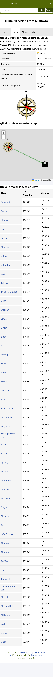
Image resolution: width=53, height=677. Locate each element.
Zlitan (3, 336)
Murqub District (8, 606)
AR (50, 3)
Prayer (5, 32)
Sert (3, 273)
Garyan (4, 507)
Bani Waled (6, 480)
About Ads (40, 652)
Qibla (15, 32)
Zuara (4, 345)
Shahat (4, 444)
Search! (49, 10)
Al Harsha (5, 615)
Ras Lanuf (5, 498)
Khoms (4, 220)
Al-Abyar (5, 543)
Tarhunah (5, 579)
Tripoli (4, 363)
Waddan (5, 309)
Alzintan (5, 552)
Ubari (3, 300)
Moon (25, 32)
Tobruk (4, 282)
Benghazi (5, 202)
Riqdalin (5, 516)
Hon (3, 229)
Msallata (5, 597)
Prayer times (37, 655)
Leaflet (35, 180)
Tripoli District (8, 408)
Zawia (4, 318)
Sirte (3, 399)
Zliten (3, 372)
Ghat (3, 641)
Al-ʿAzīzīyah (6, 417)
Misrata (4, 381)
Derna (4, 632)
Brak (3, 624)
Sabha (4, 256)
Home (14, 3)
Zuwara (4, 453)
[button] (8, 146)
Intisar (4, 238)
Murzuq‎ (5, 471)
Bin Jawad (5, 426)
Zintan (4, 327)
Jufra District (7, 534)
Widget (35, 32)
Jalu (2, 570)
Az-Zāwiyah (6, 561)
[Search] (19, 10)
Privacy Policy (26, 652)
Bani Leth (5, 489)
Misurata (5, 247)
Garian (4, 211)
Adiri (3, 525)
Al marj (4, 354)
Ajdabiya (5, 462)
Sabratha (5, 265)
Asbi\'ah (5, 390)
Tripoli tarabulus (9, 291)
